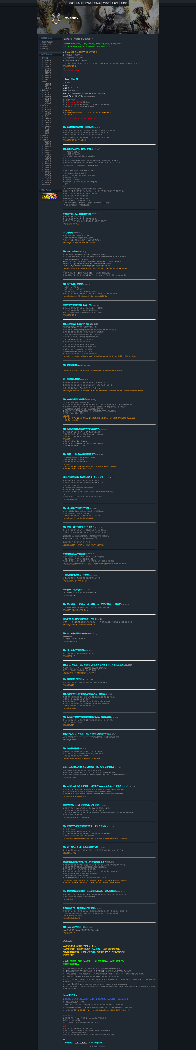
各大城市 (48, 92)
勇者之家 (79, 3)
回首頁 (71, 3)
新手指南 (45, 58)
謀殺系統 (48, 73)
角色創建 (48, 60)
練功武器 (48, 120)
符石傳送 (48, 75)
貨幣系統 (48, 71)
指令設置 (48, 79)
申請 (68, 639)
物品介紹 (45, 105)
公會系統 (48, 178)
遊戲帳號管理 (47, 44)
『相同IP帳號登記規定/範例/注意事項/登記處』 (104, 812)
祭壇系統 (48, 165)
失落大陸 (48, 97)
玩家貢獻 (48, 148)
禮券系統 (48, 146)
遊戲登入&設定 (47, 42)
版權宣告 (124, 3)
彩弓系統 (48, 125)
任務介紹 (45, 137)
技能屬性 (45, 82)
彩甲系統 (48, 127)
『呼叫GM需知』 (102, 682)
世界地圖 (45, 90)
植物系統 (48, 161)
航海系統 (48, 159)
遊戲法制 (45, 46)
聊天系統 (48, 174)
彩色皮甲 (48, 129)
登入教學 (88, 3)
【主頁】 (68, 489)
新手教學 (48, 67)
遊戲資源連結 (47, 185)
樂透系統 (48, 142)
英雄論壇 (106, 3)
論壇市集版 (106, 385)
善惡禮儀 (48, 77)
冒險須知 (48, 65)
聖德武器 (48, 122)
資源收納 (48, 112)
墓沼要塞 (48, 99)
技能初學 (48, 86)
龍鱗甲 (47, 131)
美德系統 (48, 170)
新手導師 (48, 69)
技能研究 (48, 88)
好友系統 (48, 176)
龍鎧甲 (47, 133)
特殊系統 (45, 140)
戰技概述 (48, 84)
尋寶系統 (48, 157)
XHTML (96, 1046)
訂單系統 (48, 155)
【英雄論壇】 (69, 487)
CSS (103, 1046)
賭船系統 (48, 182)
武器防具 (45, 116)
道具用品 (48, 107)
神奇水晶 (97, 3)
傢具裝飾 (48, 110)
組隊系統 (48, 172)
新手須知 (48, 62)
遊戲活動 (45, 49)
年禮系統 (48, 144)
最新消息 (115, 3)
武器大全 (48, 118)
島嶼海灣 (48, 101)
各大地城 (48, 95)
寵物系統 (48, 153)
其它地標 (48, 103)
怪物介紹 (45, 135)
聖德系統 (48, 167)
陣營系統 (48, 180)
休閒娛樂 (48, 114)
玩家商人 (48, 150)
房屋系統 (48, 163)
